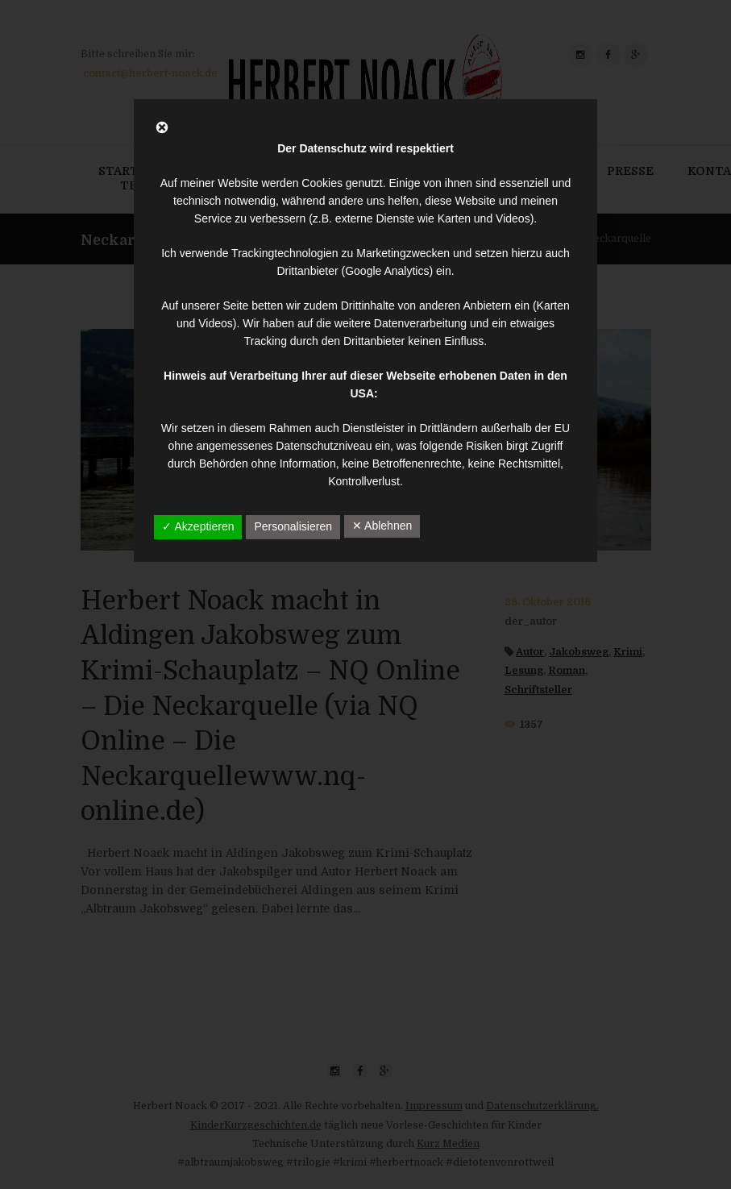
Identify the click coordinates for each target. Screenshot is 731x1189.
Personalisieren (293, 526)
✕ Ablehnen (382, 525)
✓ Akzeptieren (198, 526)
